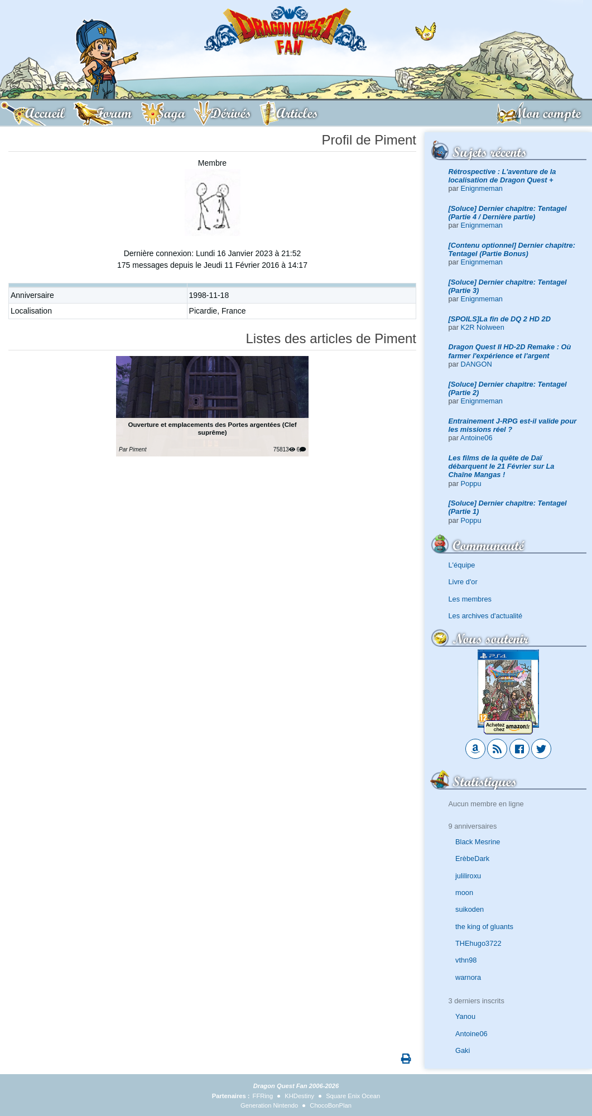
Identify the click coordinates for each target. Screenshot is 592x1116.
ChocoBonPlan (331, 1105)
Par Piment (132, 449)
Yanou (465, 1016)
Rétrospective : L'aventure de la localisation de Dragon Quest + (502, 175)
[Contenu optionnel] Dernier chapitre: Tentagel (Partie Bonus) (512, 249)
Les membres (470, 599)
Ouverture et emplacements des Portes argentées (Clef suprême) (212, 428)
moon (464, 892)
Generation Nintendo (269, 1105)
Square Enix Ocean (353, 1096)
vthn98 (466, 960)
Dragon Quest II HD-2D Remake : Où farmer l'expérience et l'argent (510, 351)
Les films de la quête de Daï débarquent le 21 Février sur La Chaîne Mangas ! (502, 466)
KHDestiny (299, 1096)
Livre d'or (463, 582)
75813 (284, 449)
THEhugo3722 (478, 943)
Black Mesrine (477, 842)
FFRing (263, 1096)
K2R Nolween (482, 327)
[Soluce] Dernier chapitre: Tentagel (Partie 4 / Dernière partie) (508, 212)
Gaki (462, 1050)
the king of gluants (484, 926)
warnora (468, 977)
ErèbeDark (472, 858)
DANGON (476, 364)
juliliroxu (468, 876)
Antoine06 (476, 438)
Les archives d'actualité (486, 616)
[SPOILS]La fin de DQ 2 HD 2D (500, 319)
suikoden (469, 909)
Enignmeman (482, 188)
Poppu (471, 483)
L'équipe (462, 565)
